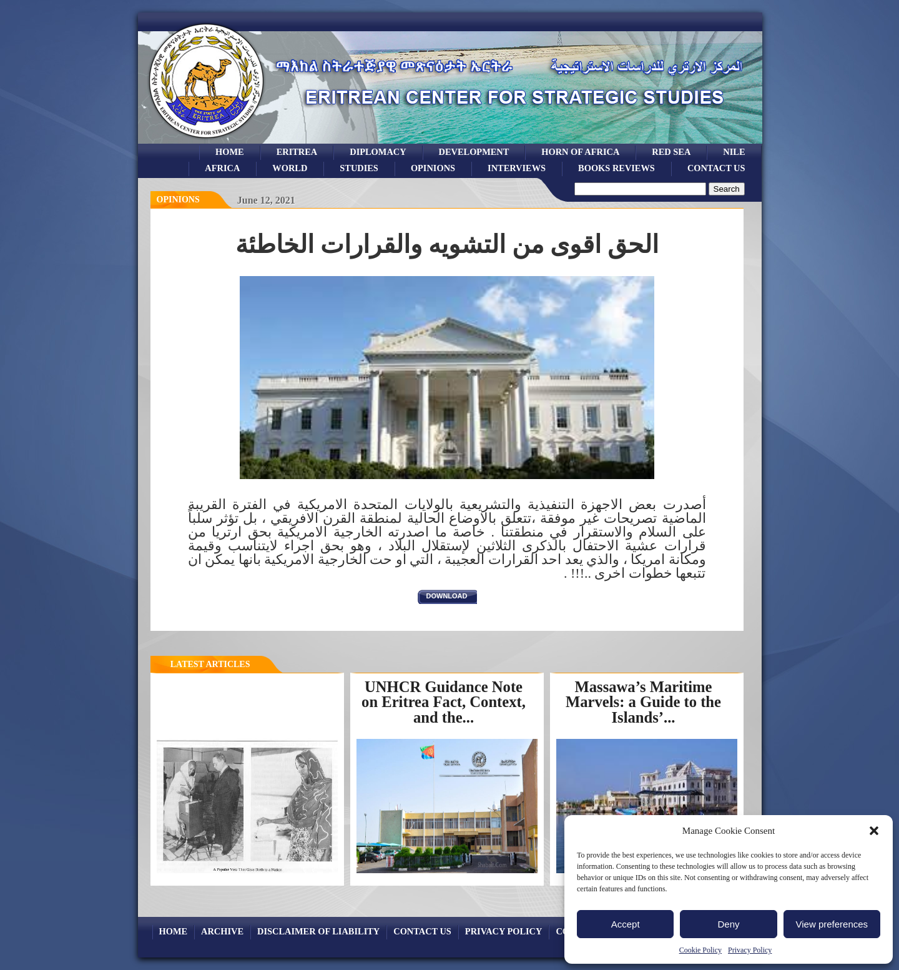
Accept (625, 924)
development (474, 152)
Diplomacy (378, 152)
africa (222, 168)
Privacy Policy (750, 950)
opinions (433, 168)
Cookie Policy (700, 950)
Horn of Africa (580, 152)
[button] (874, 830)
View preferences (832, 924)
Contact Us (716, 168)
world (289, 168)
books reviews (616, 168)
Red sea (671, 152)
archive (222, 931)
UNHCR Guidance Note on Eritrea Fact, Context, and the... (443, 702)
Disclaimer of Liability (318, 931)
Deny (728, 924)
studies (359, 168)
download (447, 596)
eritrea (297, 152)
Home (229, 152)
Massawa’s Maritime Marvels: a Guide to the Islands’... (643, 702)
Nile (734, 152)
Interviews (517, 168)
